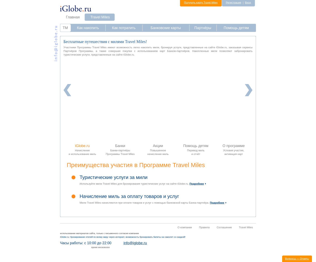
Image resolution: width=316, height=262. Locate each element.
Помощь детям (236, 28)
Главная (73, 17)
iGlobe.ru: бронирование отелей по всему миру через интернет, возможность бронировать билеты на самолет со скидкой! (122, 237)
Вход (248, 2)
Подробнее (196, 183)
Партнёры (202, 28)
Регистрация (233, 2)
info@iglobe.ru (135, 243)
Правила (204, 227)
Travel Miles (100, 17)
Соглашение (224, 227)
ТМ (65, 28)
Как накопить (88, 28)
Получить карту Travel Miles (201, 2)
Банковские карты (166, 28)
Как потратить (124, 28)
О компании (185, 227)
